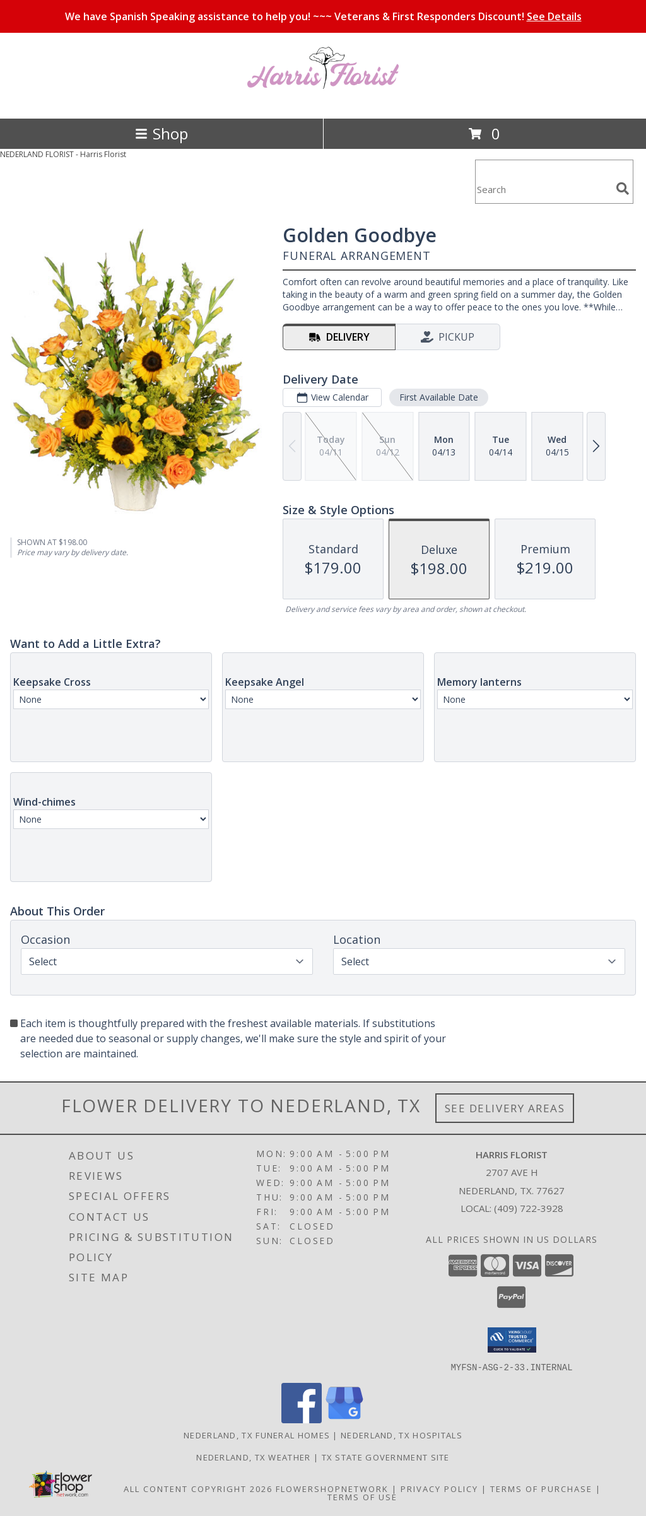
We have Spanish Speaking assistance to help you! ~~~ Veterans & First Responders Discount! (323, 16)
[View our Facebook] (301, 1419)
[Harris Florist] (323, 100)
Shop (161, 133)
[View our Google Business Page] (344, 1419)
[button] (512, 1340)
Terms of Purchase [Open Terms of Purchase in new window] (541, 1488)
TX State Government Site (386, 1456)
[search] (623, 189)
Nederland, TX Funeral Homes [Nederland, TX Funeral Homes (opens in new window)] (257, 1434)
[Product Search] (543, 189)
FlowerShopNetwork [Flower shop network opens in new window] (332, 1488)
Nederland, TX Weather (253, 1456)
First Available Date (438, 397)
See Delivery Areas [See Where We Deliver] (505, 1108)
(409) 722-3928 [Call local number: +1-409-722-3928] (528, 1208)
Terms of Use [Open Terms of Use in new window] (362, 1496)
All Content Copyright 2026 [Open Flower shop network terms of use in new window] (198, 1488)
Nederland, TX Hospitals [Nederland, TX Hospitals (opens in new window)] (401, 1434)
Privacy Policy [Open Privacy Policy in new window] (439, 1488)
